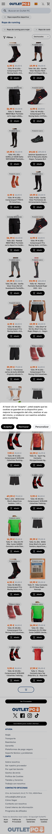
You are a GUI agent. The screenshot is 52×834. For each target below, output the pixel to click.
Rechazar (24, 426)
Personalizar (42, 426)
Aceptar (7, 426)
